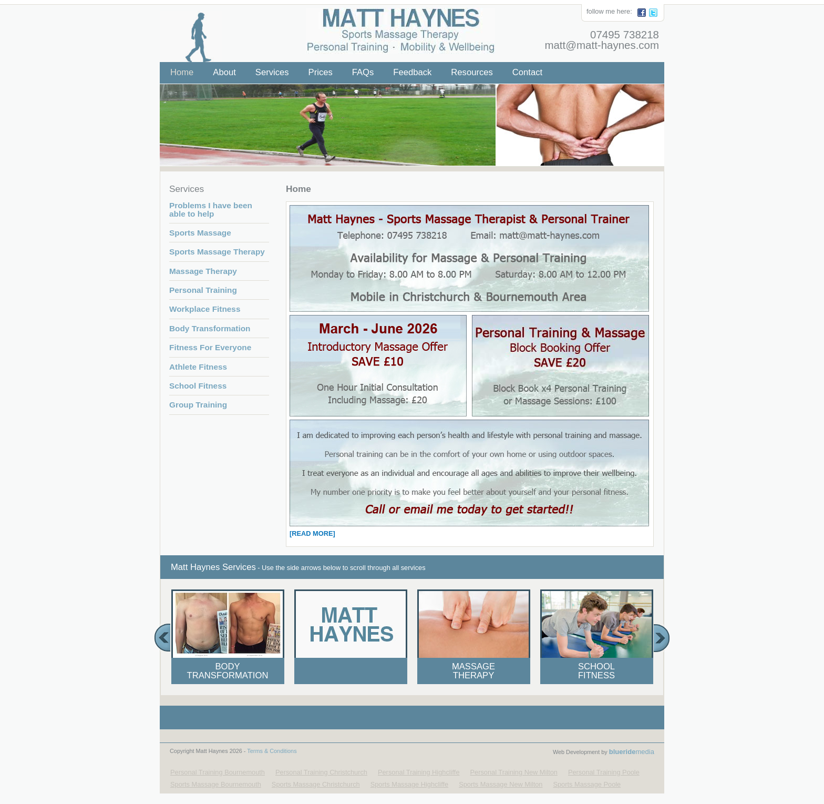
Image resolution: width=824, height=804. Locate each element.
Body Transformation (209, 328)
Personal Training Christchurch (321, 772)
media (631, 752)
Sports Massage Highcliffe (409, 784)
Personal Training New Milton (514, 772)
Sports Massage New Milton (500, 784)
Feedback (412, 72)
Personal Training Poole (604, 772)
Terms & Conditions (271, 751)
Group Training (198, 404)
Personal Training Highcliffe (419, 772)
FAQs (363, 72)
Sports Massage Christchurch (316, 784)
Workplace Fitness (204, 308)
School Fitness (197, 385)
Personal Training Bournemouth (217, 772)
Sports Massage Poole (587, 784)
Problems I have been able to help (210, 209)
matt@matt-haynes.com (601, 45)
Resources (471, 72)
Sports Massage (200, 232)
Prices (320, 72)
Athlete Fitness (198, 366)
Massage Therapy (203, 271)
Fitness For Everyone (210, 347)
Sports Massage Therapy (217, 251)
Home (181, 72)
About (224, 72)
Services (272, 72)
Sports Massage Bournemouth (215, 784)
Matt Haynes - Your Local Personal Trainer (394, 26)
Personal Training (203, 290)
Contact (527, 72)
